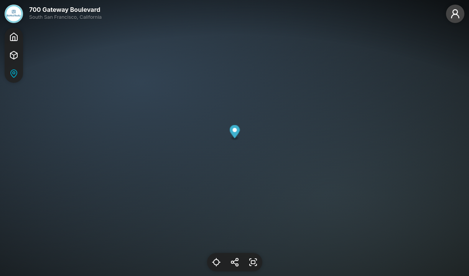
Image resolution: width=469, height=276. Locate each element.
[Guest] (455, 14)
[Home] (14, 37)
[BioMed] (14, 14)
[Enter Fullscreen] (253, 262)
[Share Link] (234, 262)
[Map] (14, 73)
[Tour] (14, 55)
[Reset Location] (216, 262)
